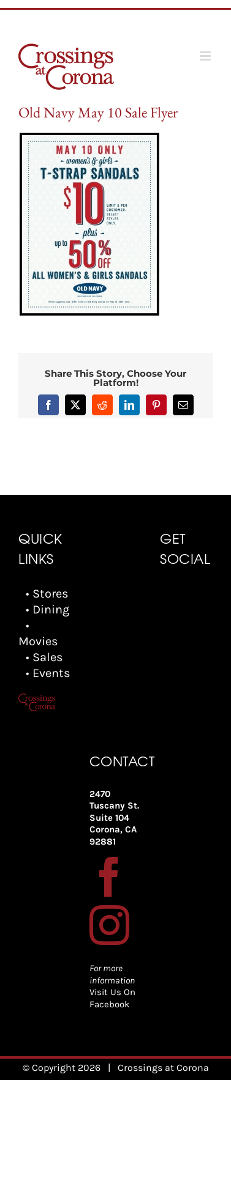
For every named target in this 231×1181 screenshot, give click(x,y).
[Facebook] (109, 877)
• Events (48, 673)
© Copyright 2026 (61, 1067)
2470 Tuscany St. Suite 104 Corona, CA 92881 (114, 817)
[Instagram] (109, 925)
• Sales (44, 657)
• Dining (47, 609)
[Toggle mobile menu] (206, 56)
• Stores (47, 594)
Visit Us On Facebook (112, 998)
